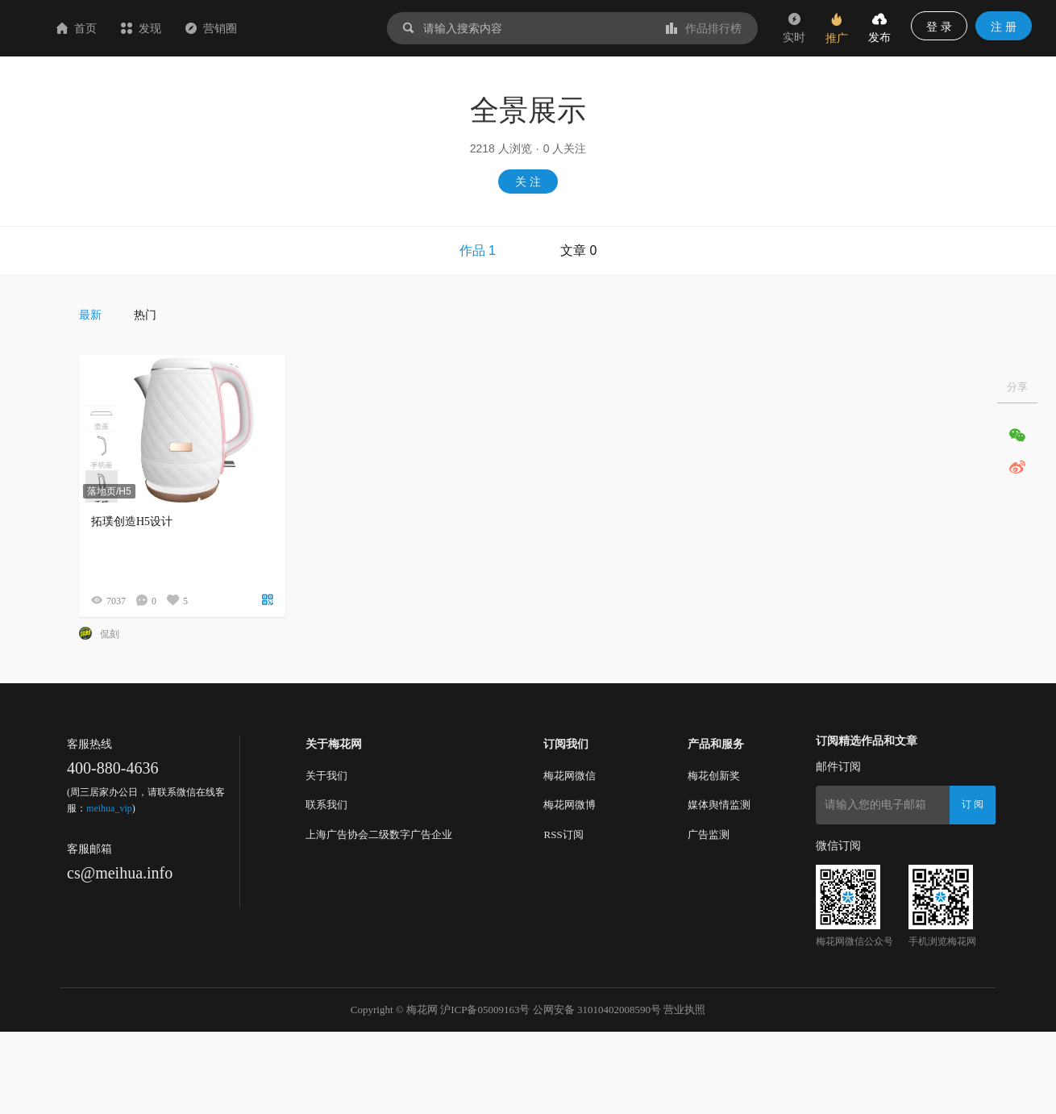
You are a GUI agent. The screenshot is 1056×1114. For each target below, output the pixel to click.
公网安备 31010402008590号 (597, 1009)
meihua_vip (109, 808)
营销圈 (307, 28)
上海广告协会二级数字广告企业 (379, 834)
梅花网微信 (569, 776)
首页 (172, 28)
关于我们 (326, 776)
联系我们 (326, 805)
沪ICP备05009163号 (485, 1009)
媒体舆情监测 (719, 805)
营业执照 (684, 1009)
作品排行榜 (704, 28)
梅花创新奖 (714, 776)
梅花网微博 (569, 805)
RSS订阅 (563, 834)
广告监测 (709, 834)
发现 (237, 28)
